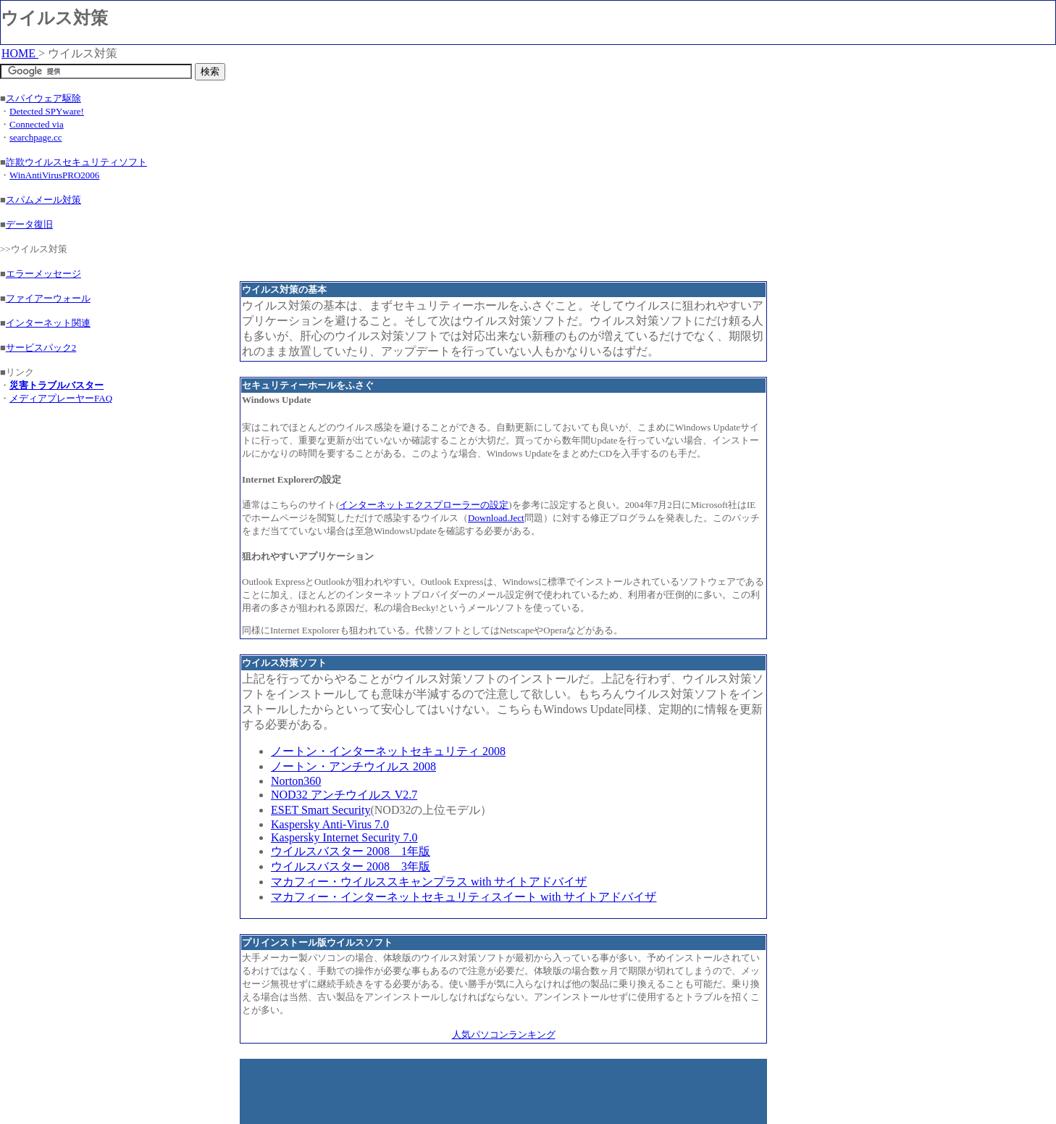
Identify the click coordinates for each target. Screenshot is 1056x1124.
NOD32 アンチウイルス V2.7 (344, 794)
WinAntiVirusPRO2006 (54, 175)
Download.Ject (496, 517)
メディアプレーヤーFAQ (60, 398)
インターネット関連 (48, 322)
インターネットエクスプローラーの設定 (423, 504)
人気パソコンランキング (504, 1034)
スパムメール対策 (43, 199)
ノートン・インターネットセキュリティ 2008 (388, 751)
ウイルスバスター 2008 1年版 (350, 851)
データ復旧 (29, 224)
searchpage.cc (35, 137)
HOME (19, 53)
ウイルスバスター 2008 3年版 (350, 866)
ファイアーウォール (48, 298)
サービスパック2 (41, 347)
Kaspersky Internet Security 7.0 (344, 837)
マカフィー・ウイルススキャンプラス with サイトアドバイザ (429, 881)
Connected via (36, 124)
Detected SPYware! (46, 111)
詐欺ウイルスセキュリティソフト (76, 162)
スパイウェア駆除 (43, 98)
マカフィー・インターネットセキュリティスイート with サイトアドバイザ (463, 897)
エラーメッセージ (43, 273)
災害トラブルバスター (56, 385)
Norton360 (296, 781)
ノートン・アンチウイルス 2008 (353, 766)
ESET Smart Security (320, 810)
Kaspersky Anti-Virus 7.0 (330, 824)
